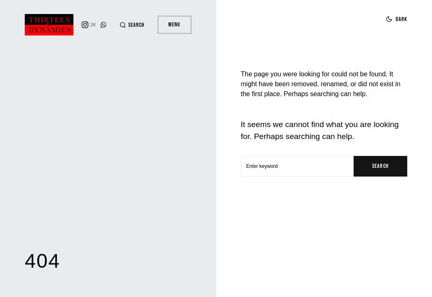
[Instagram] (89, 24)
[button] (132, 25)
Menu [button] (174, 24)
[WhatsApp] (103, 24)
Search (380, 166)
